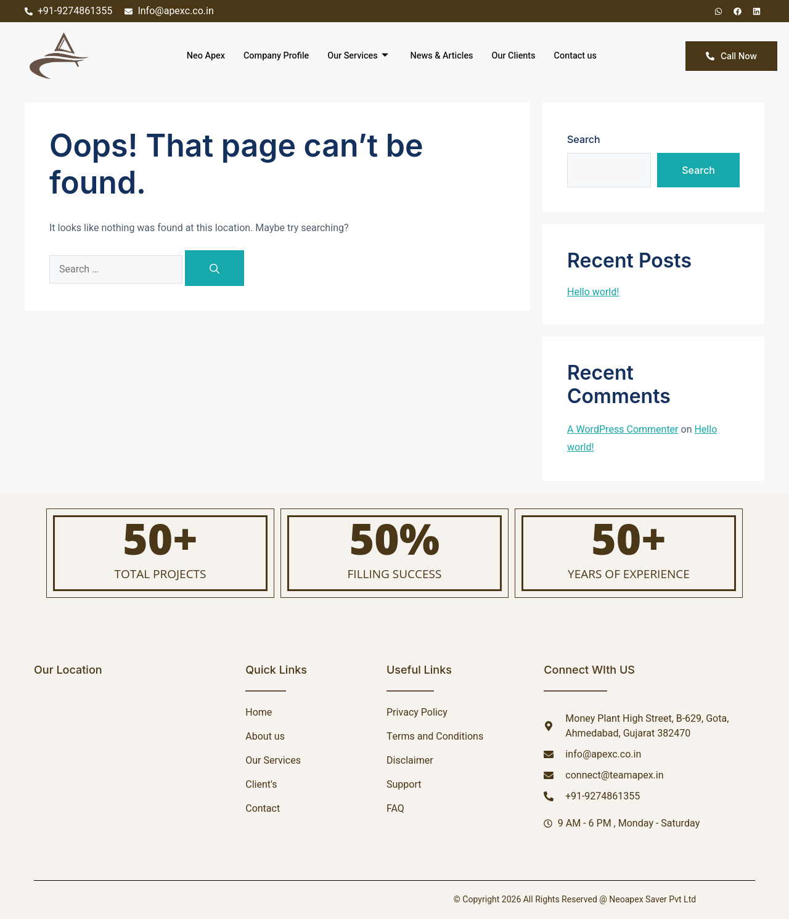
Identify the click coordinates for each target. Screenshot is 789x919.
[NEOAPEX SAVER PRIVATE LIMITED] (124, 757)
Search (583, 139)
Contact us (580, 56)
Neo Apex (201, 56)
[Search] (214, 268)
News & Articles (443, 56)
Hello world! (593, 292)
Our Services (356, 56)
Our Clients (517, 56)
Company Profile (273, 56)
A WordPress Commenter (623, 429)
